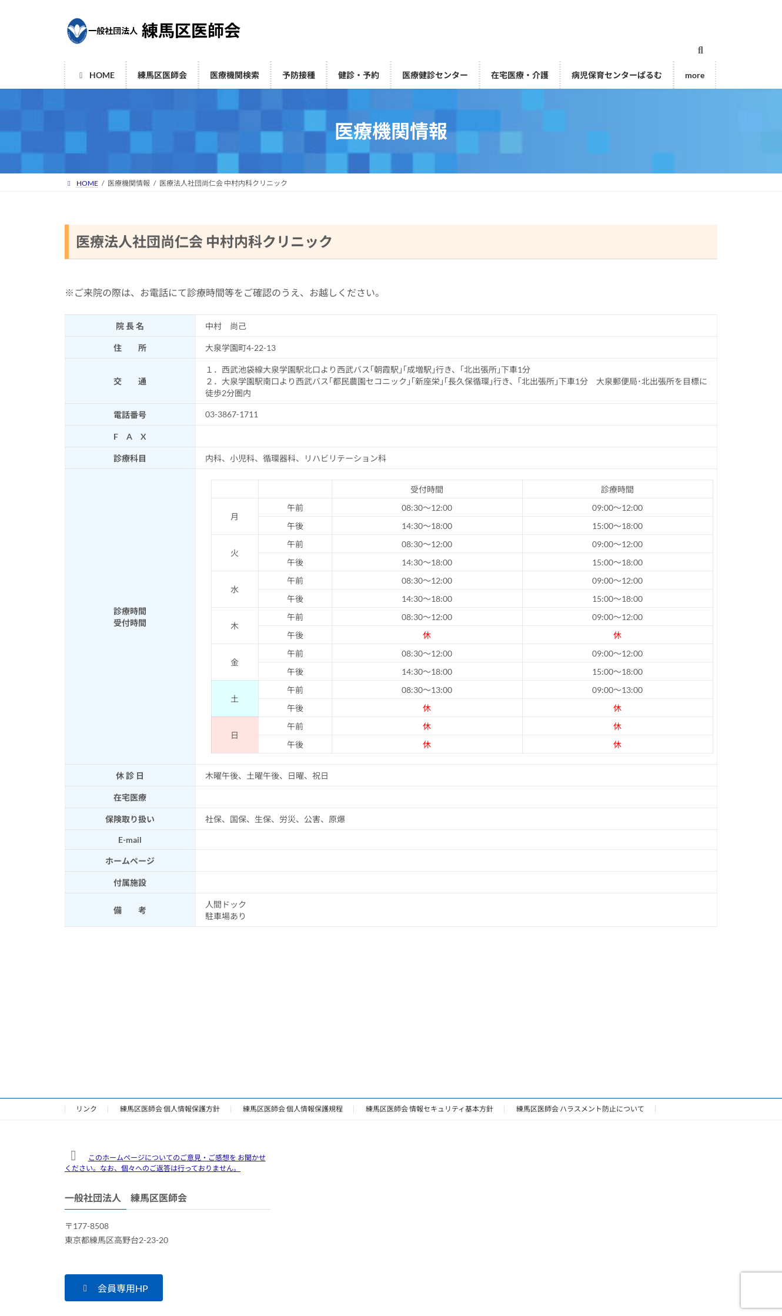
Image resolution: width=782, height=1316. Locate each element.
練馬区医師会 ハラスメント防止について (580, 1108)
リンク (86, 1108)
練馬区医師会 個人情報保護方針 (170, 1108)
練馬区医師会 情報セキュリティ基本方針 (429, 1108)
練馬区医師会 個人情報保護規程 (293, 1108)
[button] (114, 1287)
